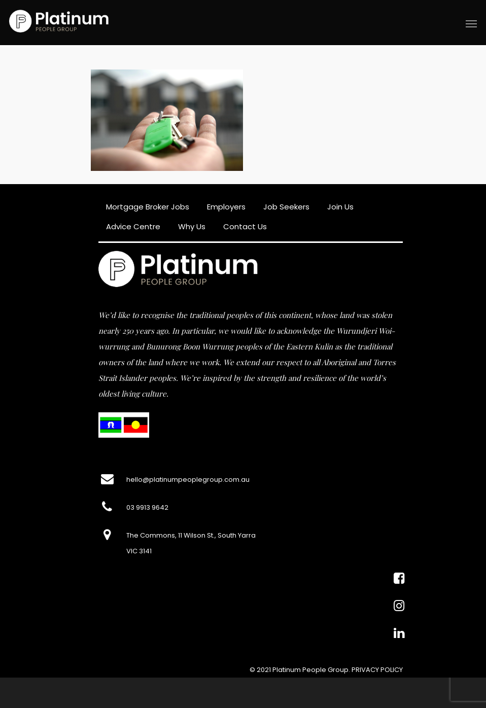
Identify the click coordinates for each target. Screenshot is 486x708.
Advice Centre (133, 226)
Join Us (340, 206)
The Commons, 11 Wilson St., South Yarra (191, 535)
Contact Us (245, 226)
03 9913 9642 (147, 507)
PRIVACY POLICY (377, 670)
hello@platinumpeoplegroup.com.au (188, 479)
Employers (226, 206)
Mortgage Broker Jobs (147, 206)
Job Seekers (286, 206)
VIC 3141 (139, 551)
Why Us (191, 226)
